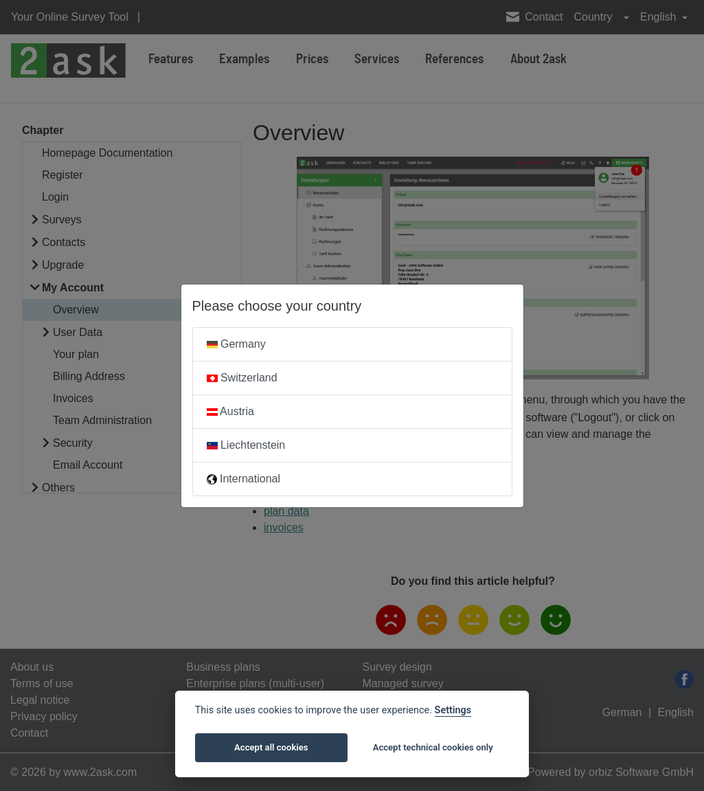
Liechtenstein (246, 445)
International (244, 478)
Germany (236, 344)
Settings (453, 710)
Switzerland (242, 377)
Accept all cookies (271, 747)
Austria (230, 411)
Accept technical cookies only (433, 747)
